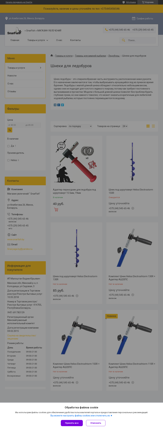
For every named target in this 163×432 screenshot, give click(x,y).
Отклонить (95, 423)
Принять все (72, 423)
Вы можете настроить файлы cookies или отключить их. (80, 415)
